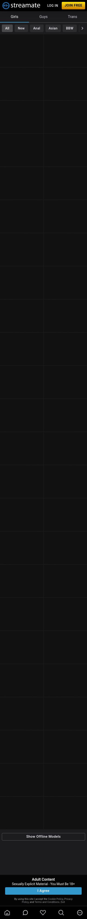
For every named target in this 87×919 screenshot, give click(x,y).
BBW (70, 28)
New (21, 28)
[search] (61, 913)
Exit (63, 902)
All (7, 28)
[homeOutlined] (7, 913)
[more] (80, 913)
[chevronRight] (82, 28)
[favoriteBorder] (42, 912)
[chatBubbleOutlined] (25, 912)
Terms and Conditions (47, 902)
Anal (36, 28)
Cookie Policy (55, 899)
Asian (53, 28)
